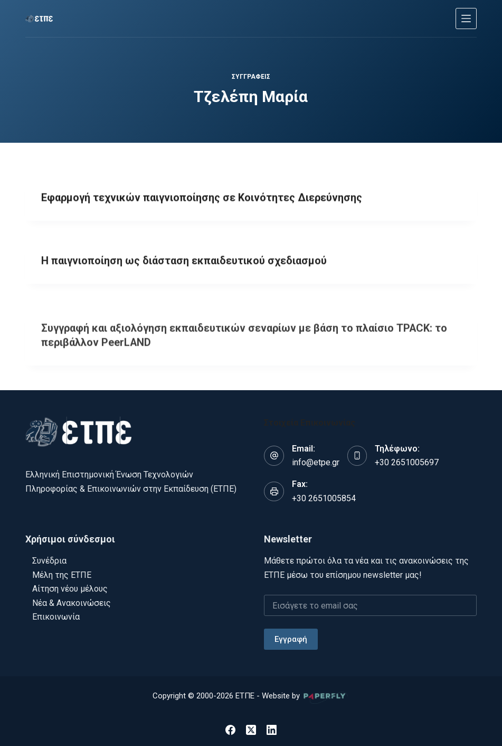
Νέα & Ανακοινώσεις (71, 601)
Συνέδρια (49, 559)
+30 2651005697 (407, 460)
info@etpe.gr (315, 460)
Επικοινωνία (56, 615)
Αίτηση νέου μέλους (70, 587)
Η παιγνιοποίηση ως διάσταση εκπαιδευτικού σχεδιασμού (184, 263)
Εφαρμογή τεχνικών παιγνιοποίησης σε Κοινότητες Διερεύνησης (202, 198)
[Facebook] (230, 728)
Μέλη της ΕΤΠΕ (61, 573)
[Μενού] (466, 18)
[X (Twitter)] (251, 728)
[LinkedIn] (272, 728)
